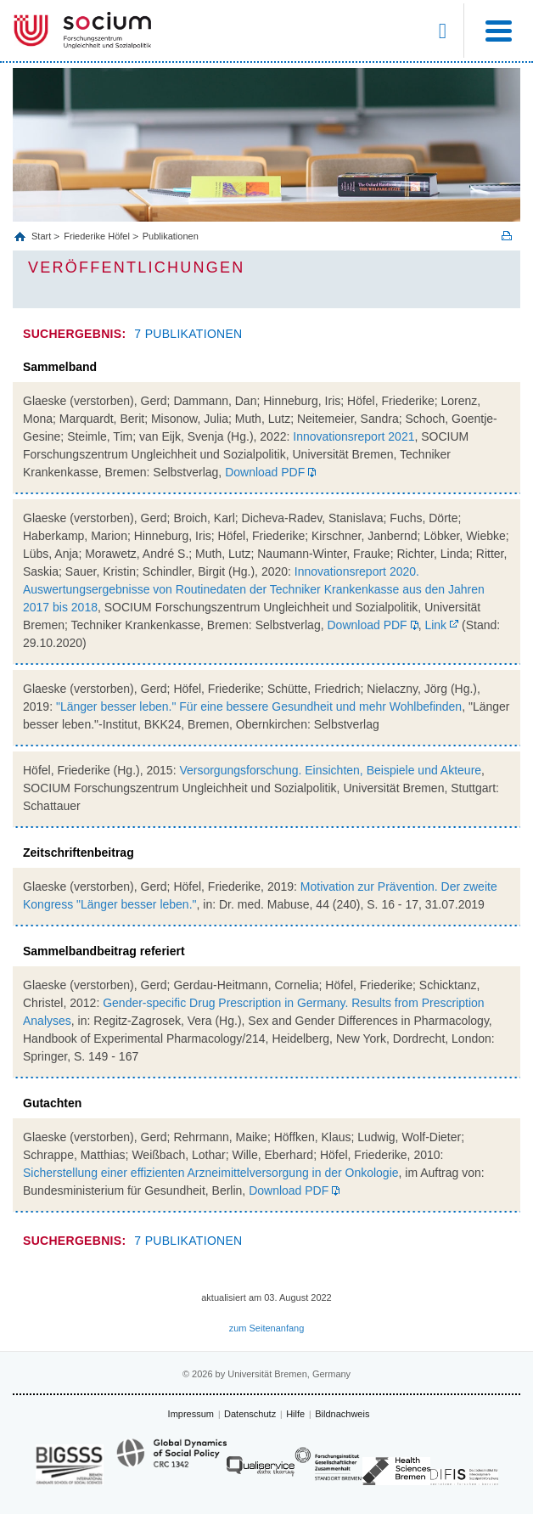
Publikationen (171, 236)
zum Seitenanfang (267, 1328)
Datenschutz (250, 1414)
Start (42, 236)
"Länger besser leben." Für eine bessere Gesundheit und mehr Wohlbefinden (259, 706)
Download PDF (265, 472)
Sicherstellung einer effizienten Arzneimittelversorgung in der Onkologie (211, 1172)
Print (507, 235)
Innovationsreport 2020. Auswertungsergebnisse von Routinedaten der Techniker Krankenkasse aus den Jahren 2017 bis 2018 (254, 589)
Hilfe (295, 1414)
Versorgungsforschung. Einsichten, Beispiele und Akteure (330, 770)
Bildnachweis (342, 1414)
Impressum (191, 1414)
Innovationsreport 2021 (353, 436)
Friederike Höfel (97, 236)
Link (435, 625)
